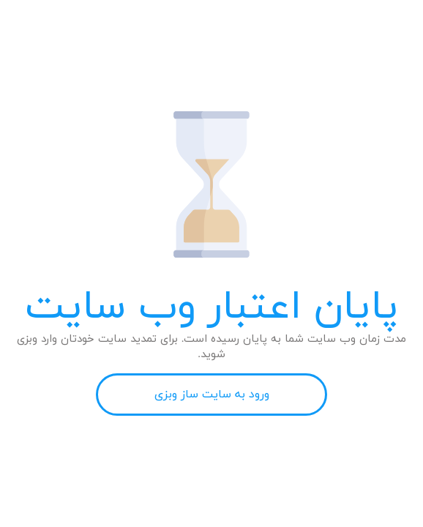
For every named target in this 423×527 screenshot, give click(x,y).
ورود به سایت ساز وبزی (211, 394)
